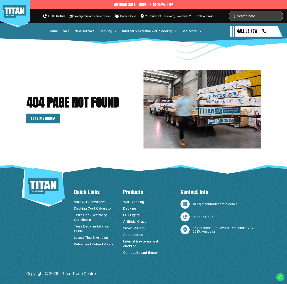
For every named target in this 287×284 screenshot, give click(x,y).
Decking (108, 31)
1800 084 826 (56, 16)
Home (53, 31)
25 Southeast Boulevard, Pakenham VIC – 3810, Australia (179, 16)
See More (192, 31)
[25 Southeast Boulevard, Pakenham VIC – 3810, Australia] (142, 16)
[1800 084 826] (45, 16)
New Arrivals (84, 31)
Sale (66, 31)
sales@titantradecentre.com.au (92, 16)
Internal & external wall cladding (149, 31)
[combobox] (256, 16)
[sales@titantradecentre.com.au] (71, 16)
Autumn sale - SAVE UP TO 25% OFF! (143, 4)
